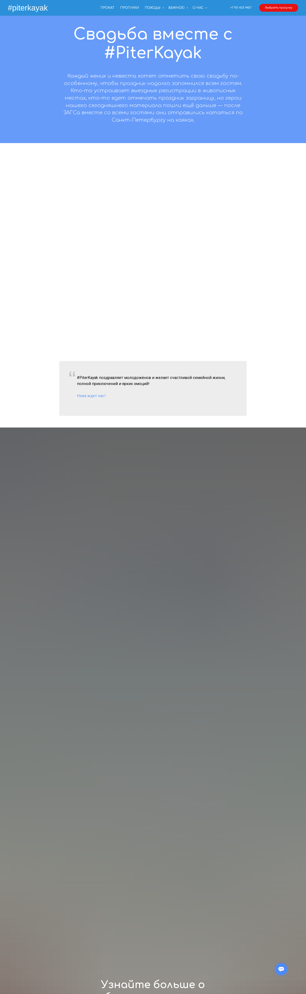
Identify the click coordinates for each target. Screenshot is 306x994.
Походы (153, 8)
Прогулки (129, 8)
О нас (199, 8)
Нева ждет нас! (91, 548)
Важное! (177, 8)
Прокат (107, 8)
